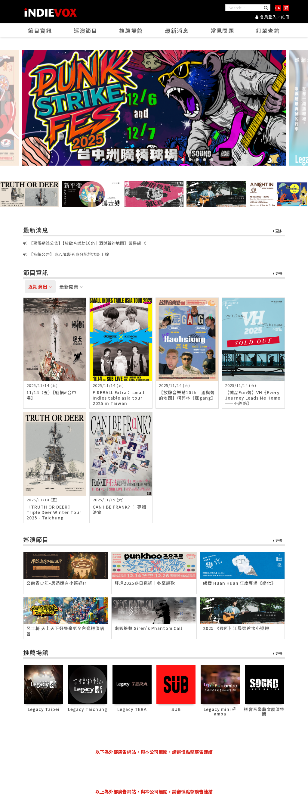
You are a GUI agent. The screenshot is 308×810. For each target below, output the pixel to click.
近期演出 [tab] (40, 286)
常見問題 (223, 30)
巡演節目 (85, 30)
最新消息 (177, 30)
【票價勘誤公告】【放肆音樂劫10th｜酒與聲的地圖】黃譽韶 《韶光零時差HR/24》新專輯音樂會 (86, 243)
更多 (277, 231)
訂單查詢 (268, 30)
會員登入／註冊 (272, 17)
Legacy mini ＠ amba (220, 711)
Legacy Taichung (87, 709)
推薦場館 (131, 30)
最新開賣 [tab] (71, 286)
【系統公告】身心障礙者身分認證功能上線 (66, 254)
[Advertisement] (154, 771)
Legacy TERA (132, 709)
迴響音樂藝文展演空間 (264, 711)
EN (278, 8)
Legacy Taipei (44, 709)
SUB (176, 709)
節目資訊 (40, 30)
